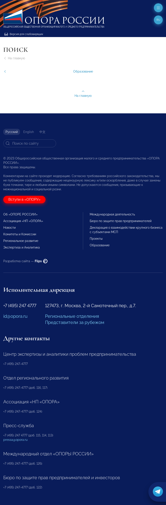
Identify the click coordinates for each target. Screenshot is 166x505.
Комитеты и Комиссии (19, 234)
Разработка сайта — (25, 261)
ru (158, 19)
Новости (9, 227)
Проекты (96, 238)
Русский (11, 132)
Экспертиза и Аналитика (21, 247)
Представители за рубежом (74, 322)
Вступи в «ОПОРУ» (24, 199)
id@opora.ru (15, 316)
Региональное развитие (20, 241)
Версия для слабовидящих (23, 34)
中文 (42, 132)
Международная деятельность (112, 214)
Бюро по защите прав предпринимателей (120, 221)
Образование (99, 245)
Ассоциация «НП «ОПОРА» (23, 221)
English (28, 132)
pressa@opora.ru (15, 439)
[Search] (29, 143)
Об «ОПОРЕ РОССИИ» (20, 214)
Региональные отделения (72, 316)
